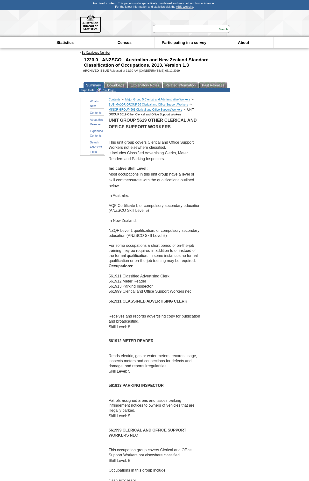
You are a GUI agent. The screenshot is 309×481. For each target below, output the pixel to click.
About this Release (96, 122)
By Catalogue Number (96, 52)
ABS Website (184, 6)
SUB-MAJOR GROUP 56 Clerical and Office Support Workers (148, 104)
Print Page (105, 90)
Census (125, 43)
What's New (94, 104)
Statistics (65, 43)
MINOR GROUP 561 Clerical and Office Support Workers (145, 109)
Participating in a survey (184, 43)
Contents (96, 112)
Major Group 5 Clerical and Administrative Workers (157, 99)
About (243, 43)
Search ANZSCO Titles (96, 147)
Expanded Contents (96, 133)
